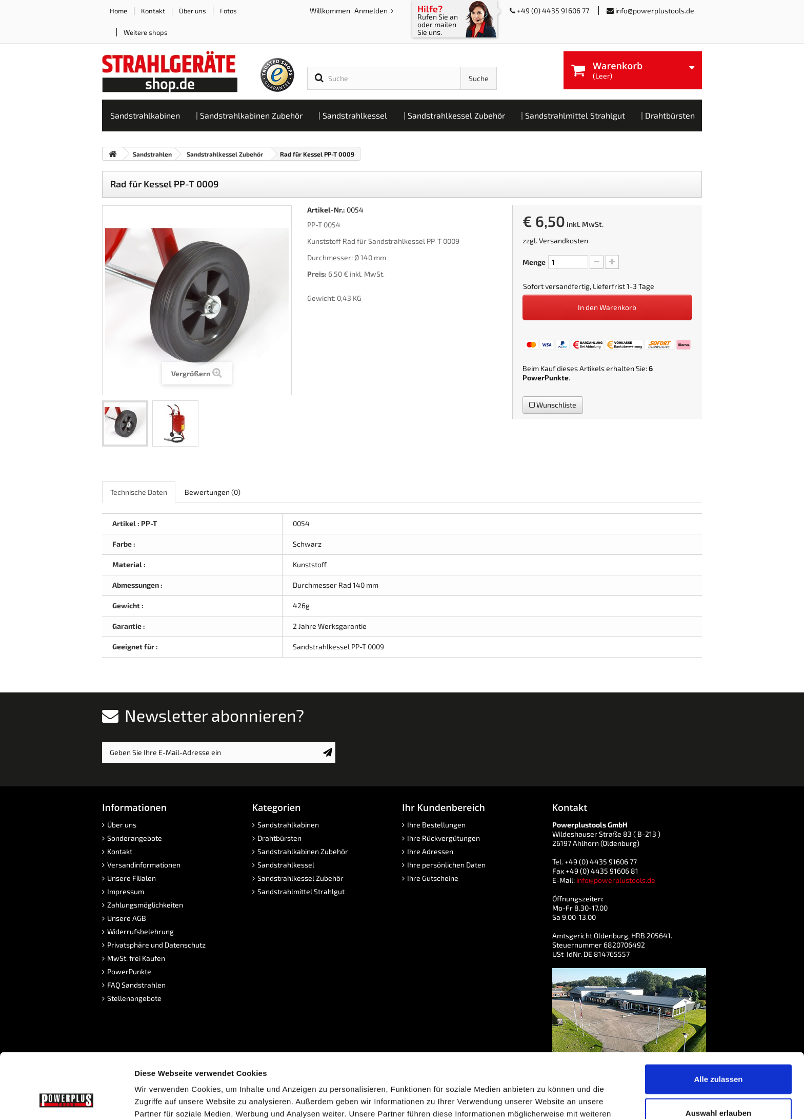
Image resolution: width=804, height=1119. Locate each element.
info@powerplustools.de (654, 10)
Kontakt (153, 11)
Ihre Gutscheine (432, 878)
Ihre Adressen (430, 851)
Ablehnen (718, 1085)
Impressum (125, 891)
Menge (534, 262)
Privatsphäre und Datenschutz (156, 944)
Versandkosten (563, 240)
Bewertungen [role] (212, 492)
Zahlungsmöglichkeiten (145, 904)
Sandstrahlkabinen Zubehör (302, 851)
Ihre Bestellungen (436, 824)
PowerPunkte (545, 377)
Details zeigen (545, 1098)
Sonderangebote (134, 838)
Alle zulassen (718, 1018)
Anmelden (371, 10)
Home (118, 11)
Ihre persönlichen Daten (446, 864)
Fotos (228, 11)
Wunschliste (552, 404)
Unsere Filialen (131, 878)
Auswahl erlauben (718, 1052)
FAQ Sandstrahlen (136, 984)
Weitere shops (146, 32)
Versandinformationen (143, 864)
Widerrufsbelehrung (140, 931)
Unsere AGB (126, 918)
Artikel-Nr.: (326, 209)
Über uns (192, 11)
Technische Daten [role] (138, 492)
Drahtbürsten (279, 838)
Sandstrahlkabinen (288, 824)
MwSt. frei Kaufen (136, 958)
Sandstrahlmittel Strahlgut (301, 891)
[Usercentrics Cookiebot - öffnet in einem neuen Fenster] (66, 1099)
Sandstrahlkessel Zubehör (300, 878)
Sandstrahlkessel (285, 864)
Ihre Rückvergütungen (443, 838)
